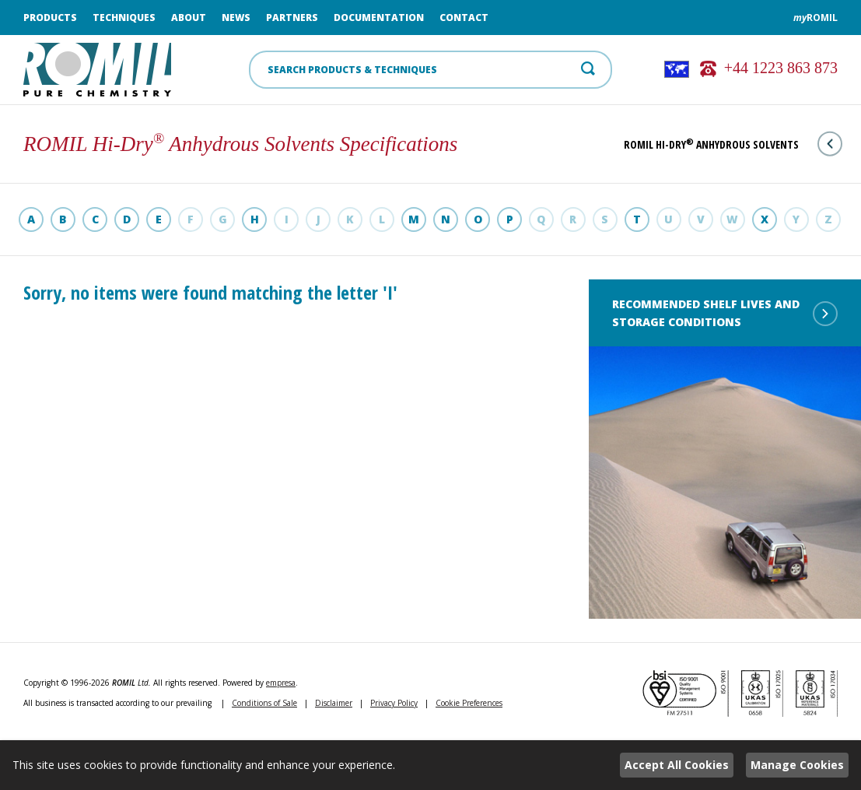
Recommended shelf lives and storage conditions (725, 313)
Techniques (124, 17)
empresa (281, 682)
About (188, 17)
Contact (463, 17)
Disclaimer (333, 702)
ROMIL (815, 17)
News (236, 17)
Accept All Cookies (677, 764)
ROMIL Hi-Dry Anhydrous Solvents (733, 144)
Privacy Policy (394, 702)
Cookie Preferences (469, 702)
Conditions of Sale (264, 702)
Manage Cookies (797, 764)
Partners (292, 17)
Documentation (379, 17)
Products (50, 17)
